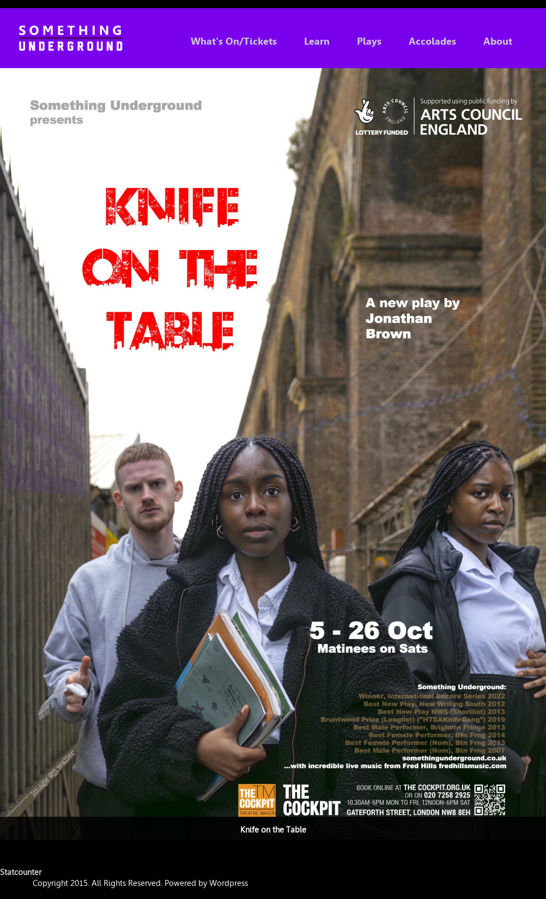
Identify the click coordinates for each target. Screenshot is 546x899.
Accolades (432, 41)
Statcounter (20, 872)
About (497, 41)
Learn (317, 41)
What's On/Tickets (234, 41)
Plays (369, 41)
